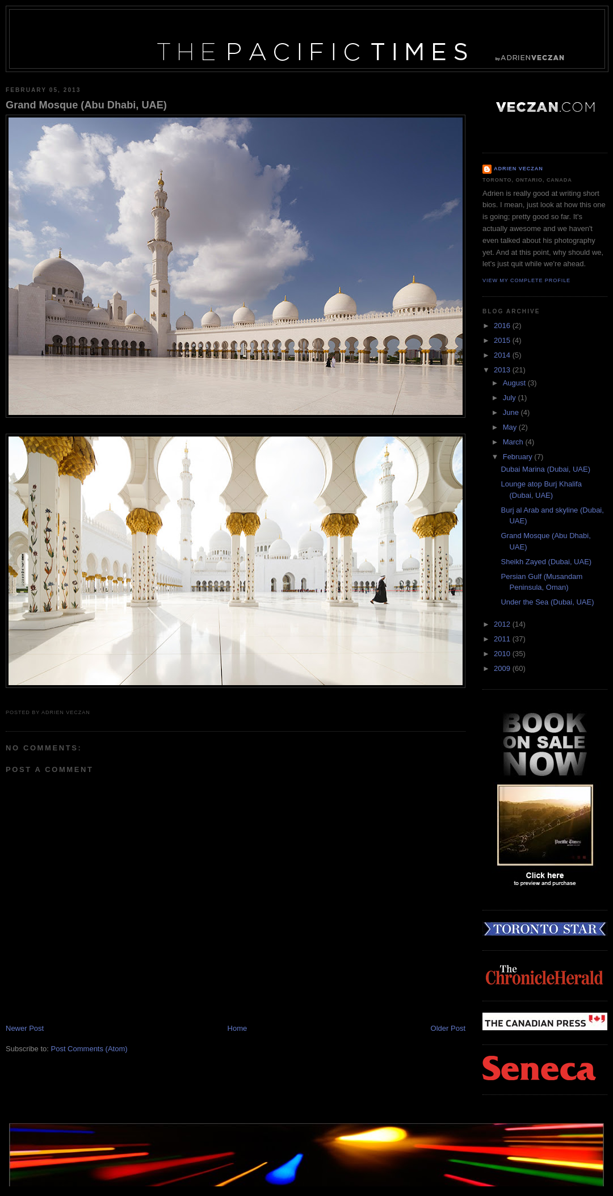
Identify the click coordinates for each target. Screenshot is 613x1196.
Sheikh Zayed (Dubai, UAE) (546, 561)
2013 (503, 370)
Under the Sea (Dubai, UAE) (547, 602)
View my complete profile (526, 280)
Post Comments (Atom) (89, 1048)
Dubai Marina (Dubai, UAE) (545, 469)
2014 (503, 355)
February (519, 456)
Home (237, 1028)
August (515, 383)
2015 (503, 340)
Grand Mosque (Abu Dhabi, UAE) (86, 105)
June (512, 412)
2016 (503, 325)
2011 (503, 639)
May (511, 427)
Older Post (448, 1028)
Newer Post (25, 1028)
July (510, 397)
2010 (503, 653)
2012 (503, 624)
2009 (503, 668)
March (514, 442)
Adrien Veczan (518, 168)
